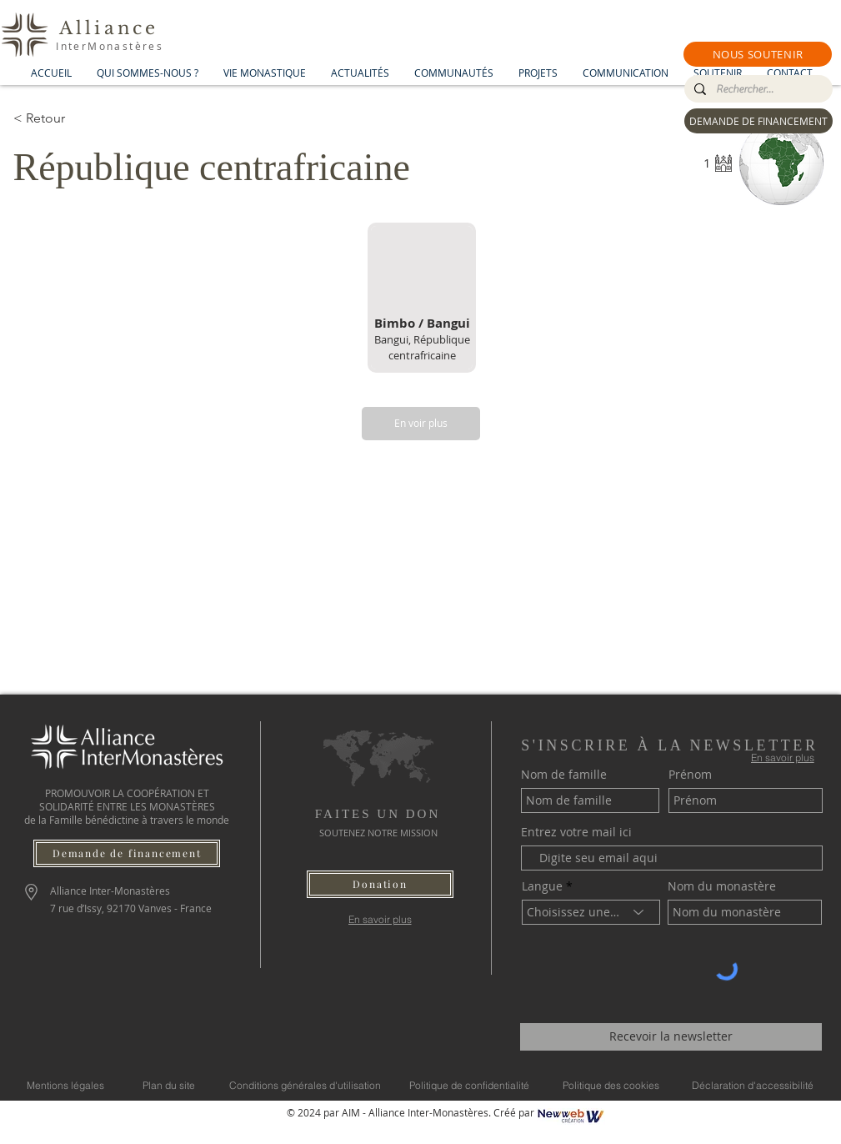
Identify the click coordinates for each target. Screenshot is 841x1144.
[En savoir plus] (379, 919)
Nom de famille (564, 774)
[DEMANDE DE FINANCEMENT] (758, 120)
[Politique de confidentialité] (469, 1085)
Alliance (109, 28)
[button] (757, 54)
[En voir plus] (421, 423)
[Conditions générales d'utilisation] (305, 1085)
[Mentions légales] (65, 1085)
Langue (542, 886)
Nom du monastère (722, 886)
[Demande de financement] (126, 853)
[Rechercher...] (757, 89)
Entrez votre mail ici (576, 832)
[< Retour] (72, 118)
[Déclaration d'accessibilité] (752, 1085)
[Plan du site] (169, 1085)
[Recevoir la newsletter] (671, 1037)
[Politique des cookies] (611, 1085)
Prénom (690, 774)
